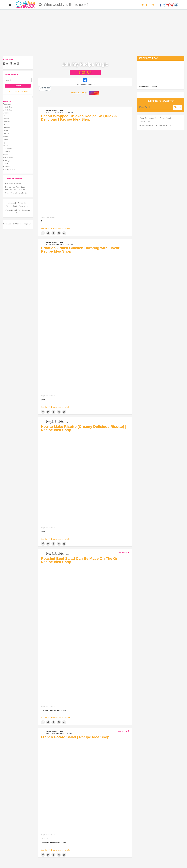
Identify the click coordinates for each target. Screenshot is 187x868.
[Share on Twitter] (48, 233)
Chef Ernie (58, 110)
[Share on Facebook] (43, 233)
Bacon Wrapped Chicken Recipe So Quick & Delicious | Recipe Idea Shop (79, 117)
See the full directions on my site (55, 228)
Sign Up (143, 4)
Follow (94, 93)
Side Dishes (122, 552)
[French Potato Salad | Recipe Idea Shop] (85, 787)
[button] (85, 82)
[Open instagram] (176, 4)
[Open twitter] (164, 4)
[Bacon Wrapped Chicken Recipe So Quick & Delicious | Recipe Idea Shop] (85, 169)
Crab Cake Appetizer (13, 183)
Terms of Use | (24, 206)
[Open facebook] (160, 4)
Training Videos (9, 169)
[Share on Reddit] (64, 233)
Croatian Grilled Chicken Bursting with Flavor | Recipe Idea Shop (81, 249)
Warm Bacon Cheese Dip (149, 86)
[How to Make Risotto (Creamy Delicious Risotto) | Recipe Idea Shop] (85, 480)
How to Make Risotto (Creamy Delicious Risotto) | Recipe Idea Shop (83, 428)
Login (153, 4)
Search (18, 86)
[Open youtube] (172, 4)
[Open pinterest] (168, 4)
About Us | (12, 203)
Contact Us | (22, 203)
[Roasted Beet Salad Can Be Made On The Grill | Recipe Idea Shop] (85, 635)
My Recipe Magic (79, 92)
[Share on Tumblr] (53, 233)
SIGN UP (85, 72)
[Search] (40, 4)
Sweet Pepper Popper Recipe (16, 193)
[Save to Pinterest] (59, 233)
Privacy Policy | (11, 206)
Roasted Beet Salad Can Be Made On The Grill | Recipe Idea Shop (82, 560)
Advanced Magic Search (19, 91)
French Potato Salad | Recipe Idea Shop (75, 737)
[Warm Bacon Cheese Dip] (160, 72)
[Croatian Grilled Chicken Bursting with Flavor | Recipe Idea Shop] (85, 325)
